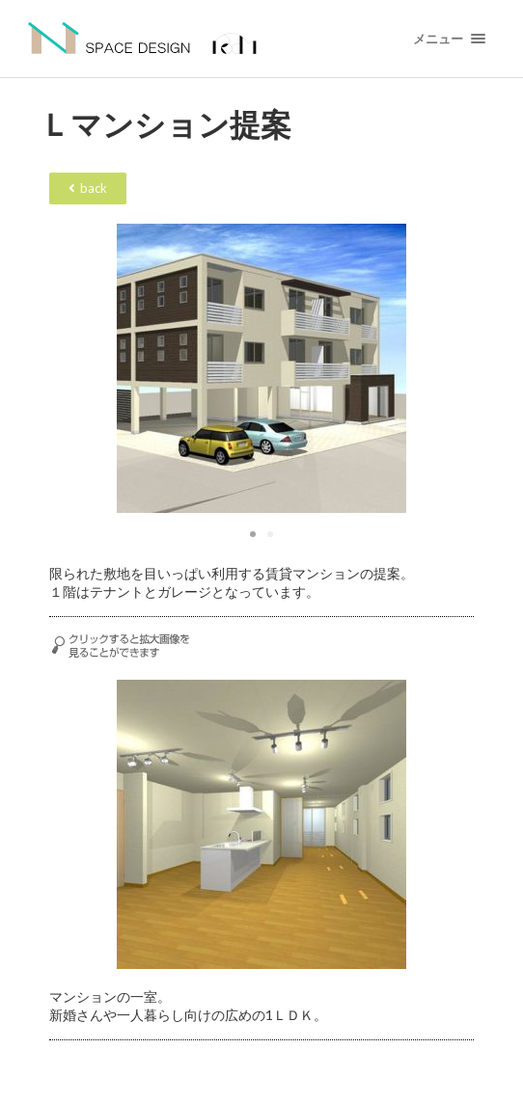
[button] (253, 534)
